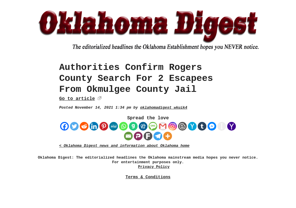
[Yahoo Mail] (231, 126)
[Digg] (143, 126)
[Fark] (148, 136)
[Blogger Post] (182, 126)
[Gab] (133, 126)
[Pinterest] (103, 126)
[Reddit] (84, 126)
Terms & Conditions (147, 177)
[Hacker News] (192, 126)
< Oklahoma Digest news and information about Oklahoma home (124, 146)
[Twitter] (74, 126)
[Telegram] (157, 136)
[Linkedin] (94, 126)
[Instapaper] (221, 126)
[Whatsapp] (123, 126)
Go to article (77, 98)
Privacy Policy (154, 167)
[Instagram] (172, 126)
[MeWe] (113, 126)
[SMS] (153, 126)
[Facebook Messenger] (212, 126)
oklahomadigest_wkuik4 (163, 107)
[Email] (128, 136)
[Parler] (138, 136)
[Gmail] (162, 126)
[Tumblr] (202, 126)
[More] (167, 136)
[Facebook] (64, 126)
